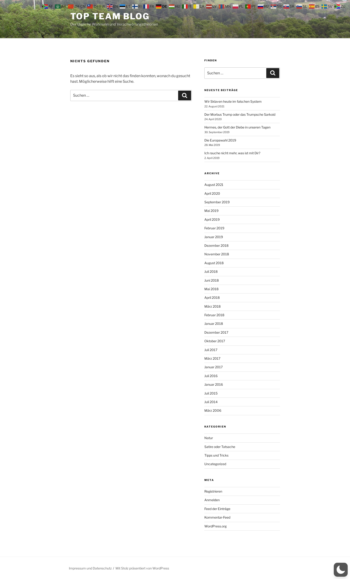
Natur (208, 438)
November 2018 (216, 254)
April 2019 (212, 219)
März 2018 (212, 306)
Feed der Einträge (217, 509)
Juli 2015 (211, 393)
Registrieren (213, 491)
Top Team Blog (110, 16)
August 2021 (213, 185)
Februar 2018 (214, 315)
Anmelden (212, 500)
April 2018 (212, 297)
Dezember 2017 (216, 332)
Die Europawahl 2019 (220, 140)
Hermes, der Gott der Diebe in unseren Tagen (237, 127)
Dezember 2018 (216, 245)
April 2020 (212, 193)
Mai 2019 (211, 211)
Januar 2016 (213, 384)
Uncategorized (215, 464)
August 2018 (214, 263)
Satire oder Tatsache (219, 447)
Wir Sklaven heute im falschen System (233, 101)
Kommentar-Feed (217, 517)
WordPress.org (215, 526)
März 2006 (212, 410)
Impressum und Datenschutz (90, 568)
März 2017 (212, 358)
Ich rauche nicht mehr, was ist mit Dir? (232, 153)
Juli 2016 (211, 376)
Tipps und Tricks (216, 455)
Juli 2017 (210, 350)
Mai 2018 (211, 289)
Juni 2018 (211, 280)
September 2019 (217, 202)
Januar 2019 (213, 237)
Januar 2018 (213, 324)
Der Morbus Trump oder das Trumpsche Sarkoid (239, 114)
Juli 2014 (211, 402)
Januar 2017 (213, 367)
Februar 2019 (214, 228)
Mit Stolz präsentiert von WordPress (142, 568)
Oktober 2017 (214, 341)
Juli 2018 (211, 271)
